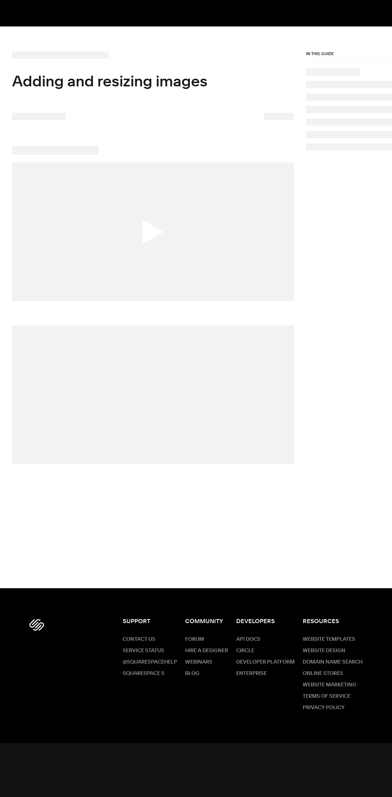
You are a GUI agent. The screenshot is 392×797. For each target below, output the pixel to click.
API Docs (248, 639)
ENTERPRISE (251, 673)
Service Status (143, 650)
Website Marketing (329, 684)
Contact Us (139, 639)
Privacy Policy (324, 707)
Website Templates (329, 639)
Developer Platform (265, 662)
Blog (192, 673)
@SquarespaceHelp (150, 662)
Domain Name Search (333, 662)
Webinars (198, 662)
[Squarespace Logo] (36, 625)
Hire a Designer (206, 650)
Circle (245, 650)
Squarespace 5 (143, 673)
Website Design (324, 650)
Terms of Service (326, 696)
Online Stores (323, 673)
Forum (194, 639)
